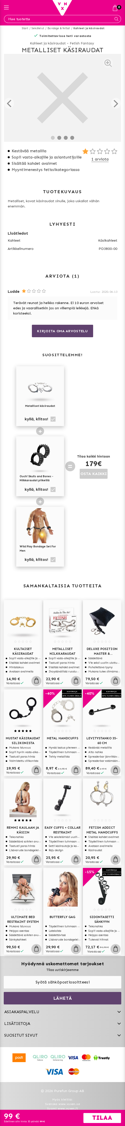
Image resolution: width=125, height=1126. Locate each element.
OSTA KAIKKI (93, 473)
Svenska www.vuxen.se (62, 1104)
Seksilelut (38, 28)
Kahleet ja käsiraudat (88, 28)
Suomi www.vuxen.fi (62, 1108)
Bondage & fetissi (59, 28)
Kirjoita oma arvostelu (62, 331)
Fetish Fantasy (82, 43)
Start (25, 28)
